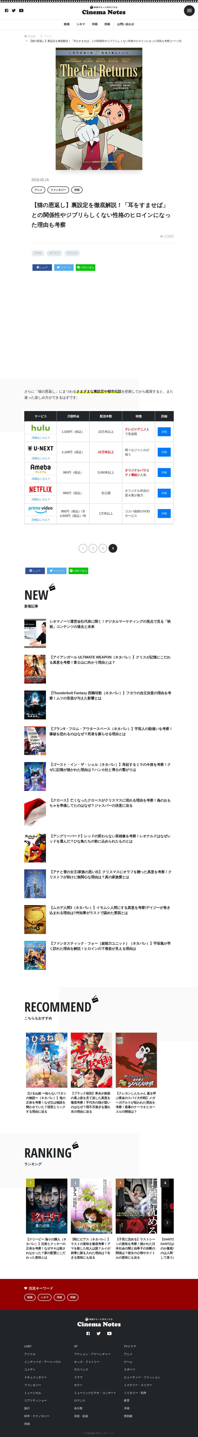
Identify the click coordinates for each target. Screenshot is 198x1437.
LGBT (28, 1345)
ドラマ (78, 1376)
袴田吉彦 (72, 253)
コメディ (30, 1368)
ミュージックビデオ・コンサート (95, 1392)
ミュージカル (32, 1392)
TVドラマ (130, 1345)
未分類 (78, 1407)
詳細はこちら (40, 437)
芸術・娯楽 (81, 1415)
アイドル (30, 1353)
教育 (127, 1399)
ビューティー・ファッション (142, 1376)
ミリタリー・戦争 (135, 1392)
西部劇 (128, 1415)
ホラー (78, 1384)
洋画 (94, 24)
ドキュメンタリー (35, 1376)
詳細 (164, 431)
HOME (32, 36)
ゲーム (128, 1361)
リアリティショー (35, 1399)
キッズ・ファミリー (86, 1361)
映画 (67, 24)
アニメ (48, 36)
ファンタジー (58, 189)
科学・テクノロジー (37, 1415)
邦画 (107, 24)
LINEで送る (85, 267)
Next (167, 1224)
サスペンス (81, 1368)
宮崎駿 (38, 253)
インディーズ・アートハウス (42, 1361)
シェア (42, 267)
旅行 (27, 1407)
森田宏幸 (54, 253)
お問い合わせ (125, 24)
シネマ (80, 24)
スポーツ (129, 1368)
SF (76, 1345)
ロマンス (79, 1399)
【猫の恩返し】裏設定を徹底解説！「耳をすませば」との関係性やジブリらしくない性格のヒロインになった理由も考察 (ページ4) (105, 40)
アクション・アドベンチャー (92, 1353)
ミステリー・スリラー (138, 1384)
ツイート (64, 267)
